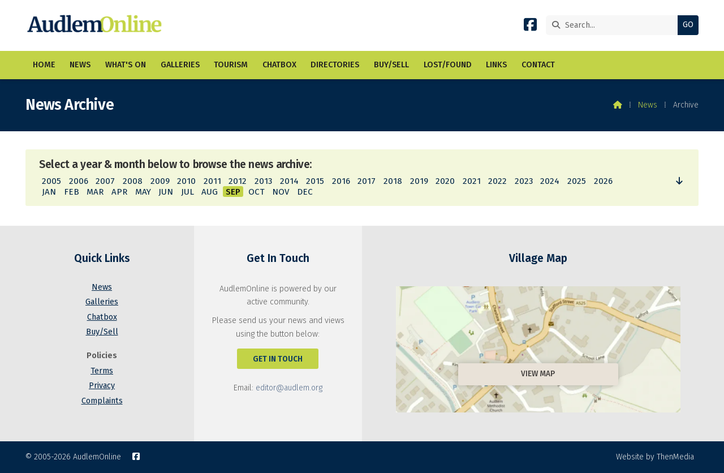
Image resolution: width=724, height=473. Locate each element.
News (647, 105)
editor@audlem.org (289, 388)
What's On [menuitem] (125, 65)
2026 (603, 181)
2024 (549, 181)
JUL (187, 192)
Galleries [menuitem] (180, 65)
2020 (445, 181)
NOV (280, 192)
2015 (315, 181)
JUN (165, 192)
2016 (341, 181)
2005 (51, 181)
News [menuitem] (80, 65)
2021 (472, 181)
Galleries (101, 302)
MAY (143, 192)
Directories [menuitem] (335, 65)
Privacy (102, 385)
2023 (524, 181)
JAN (49, 192)
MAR (95, 192)
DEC (305, 192)
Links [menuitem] (496, 65)
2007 (105, 181)
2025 (576, 181)
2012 (238, 181)
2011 (212, 181)
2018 (392, 181)
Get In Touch (278, 359)
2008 (133, 181)
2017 (366, 181)
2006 (78, 181)
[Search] (614, 25)
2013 (263, 181)
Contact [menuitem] (538, 65)
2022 (497, 181)
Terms (101, 371)
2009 (160, 181)
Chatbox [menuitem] (279, 65)
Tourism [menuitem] (231, 65)
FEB (71, 192)
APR (119, 192)
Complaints (102, 401)
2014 (289, 181)
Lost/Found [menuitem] (448, 65)
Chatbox (102, 317)
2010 (186, 181)
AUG (209, 192)
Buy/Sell (102, 332)
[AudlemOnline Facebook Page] (530, 27)
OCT (256, 192)
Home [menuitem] (44, 65)
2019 (419, 181)
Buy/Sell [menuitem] (391, 65)
